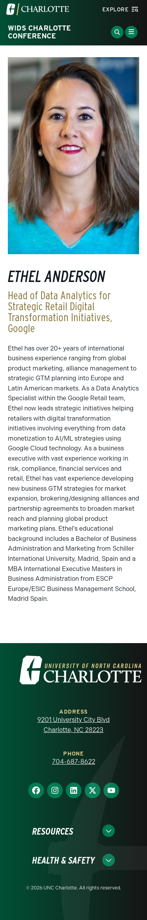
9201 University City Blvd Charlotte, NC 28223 (73, 725)
